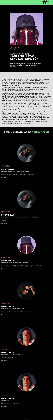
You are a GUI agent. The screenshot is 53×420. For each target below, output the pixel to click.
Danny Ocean (15, 49)
